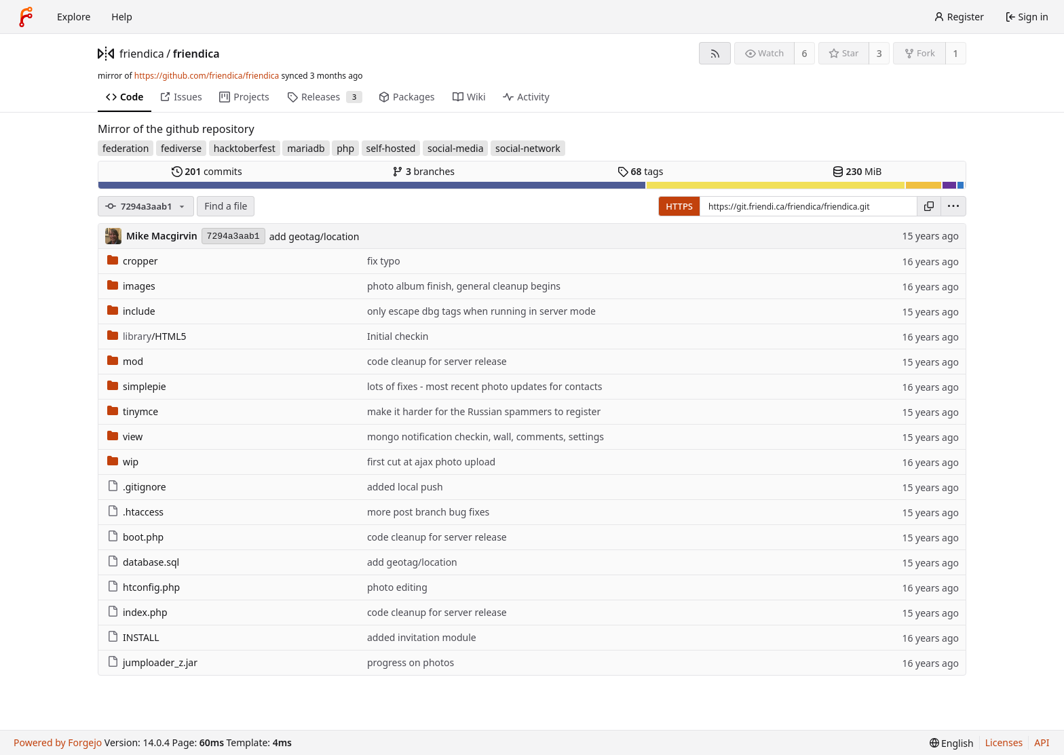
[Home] (26, 17)
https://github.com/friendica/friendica (206, 75)
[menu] (953, 206)
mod (125, 361)
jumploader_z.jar (152, 662)
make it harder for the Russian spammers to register (484, 411)
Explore (73, 16)
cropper (132, 260)
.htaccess (135, 511)
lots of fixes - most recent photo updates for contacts (485, 386)
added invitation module (421, 637)
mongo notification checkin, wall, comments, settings (485, 436)
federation (125, 148)
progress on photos (410, 662)
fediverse (181, 148)
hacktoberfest (245, 148)
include (131, 311)
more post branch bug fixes (428, 511)
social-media (456, 148)
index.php (137, 612)
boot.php (135, 536)
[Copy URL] (929, 206)
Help (121, 16)
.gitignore (136, 486)
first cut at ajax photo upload (431, 461)
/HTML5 (147, 336)
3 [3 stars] (879, 53)
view (124, 436)
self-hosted (391, 148)
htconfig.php (143, 587)
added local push (405, 486)
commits (207, 171)
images (131, 285)
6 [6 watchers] (805, 53)
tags (640, 171)
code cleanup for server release (437, 361)
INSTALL (133, 637)
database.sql (143, 562)
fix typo (383, 260)
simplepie (136, 386)
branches (423, 171)
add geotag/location (314, 236)
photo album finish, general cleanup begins (463, 285)
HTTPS (679, 206)
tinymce (132, 411)
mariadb (305, 148)
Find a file (225, 205)
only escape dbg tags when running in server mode (481, 311)
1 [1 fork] (955, 53)
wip (122, 461)
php (345, 148)
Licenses (1004, 742)
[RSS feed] (715, 53)
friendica (141, 53)
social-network (527, 148)
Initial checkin (398, 336)
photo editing (397, 587)
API (1041, 742)
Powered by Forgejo (58, 742)
